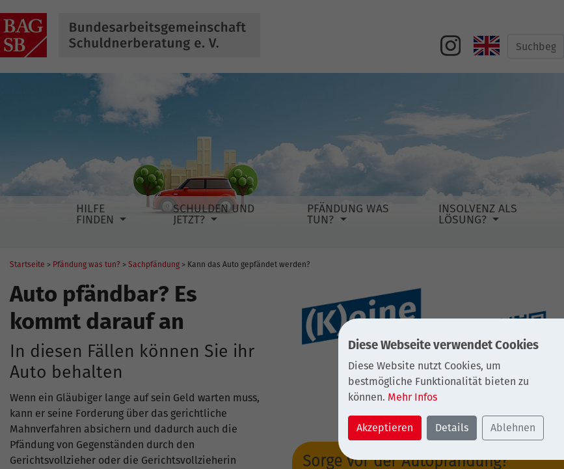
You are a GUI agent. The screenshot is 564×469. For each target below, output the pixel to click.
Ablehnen (512, 427)
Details (451, 427)
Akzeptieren (384, 427)
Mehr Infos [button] (412, 397)
